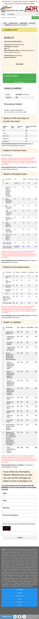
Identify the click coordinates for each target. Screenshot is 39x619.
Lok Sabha (11, 14)
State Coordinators (19, 596)
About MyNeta (19, 589)
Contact (19, 599)
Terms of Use (19, 602)
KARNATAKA (23, 23)
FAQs (19, 605)
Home (3, 14)
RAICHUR (32, 23)
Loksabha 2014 (13, 23)
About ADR (19, 592)
